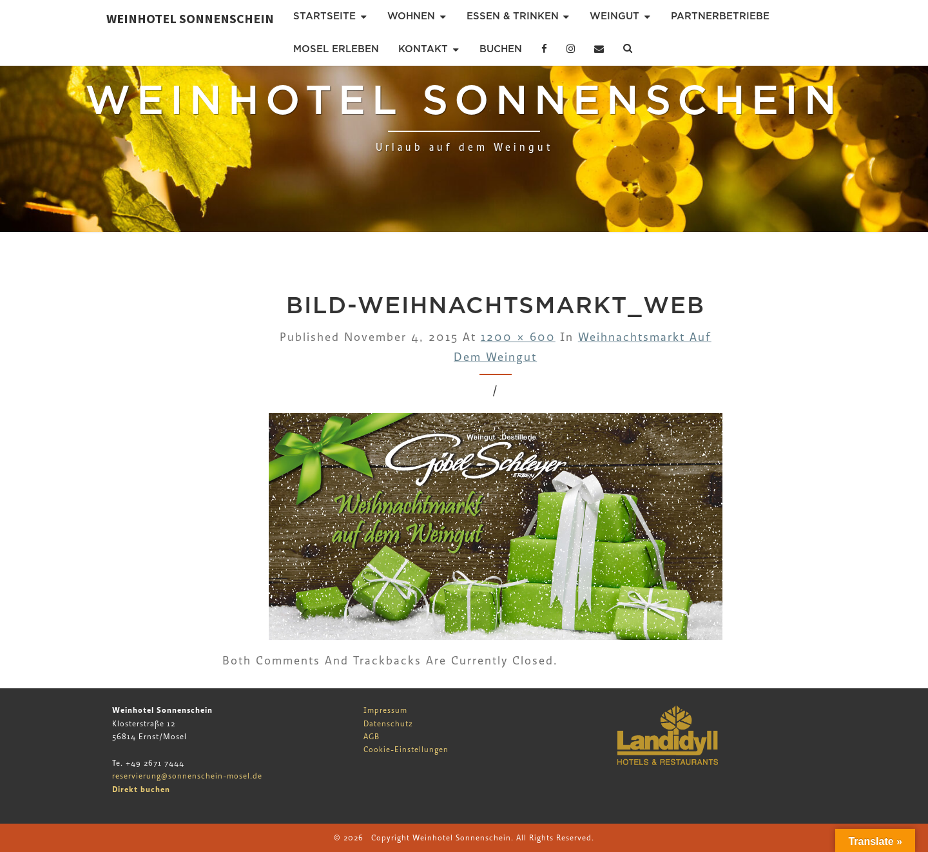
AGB (371, 736)
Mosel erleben (336, 49)
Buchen (500, 49)
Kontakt (423, 49)
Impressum (385, 710)
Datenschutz (388, 723)
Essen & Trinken (513, 16)
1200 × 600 (518, 337)
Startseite (324, 16)
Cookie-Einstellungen (406, 749)
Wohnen (411, 16)
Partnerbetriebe (720, 16)
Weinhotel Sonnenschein (190, 18)
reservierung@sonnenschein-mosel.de (187, 775)
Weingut (614, 16)
